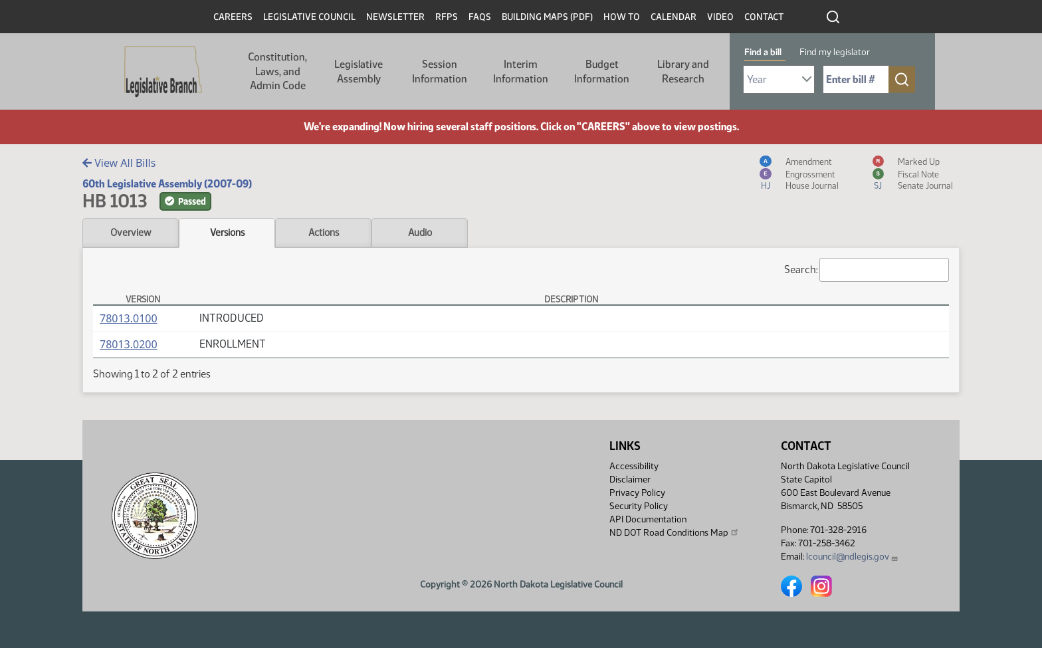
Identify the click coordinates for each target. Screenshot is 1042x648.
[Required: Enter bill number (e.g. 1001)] (856, 79)
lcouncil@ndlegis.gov (852, 556)
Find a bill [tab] (763, 52)
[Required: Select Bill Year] (779, 79)
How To (621, 17)
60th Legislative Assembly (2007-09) (167, 183)
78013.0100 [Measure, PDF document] (128, 318)
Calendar (673, 17)
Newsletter (395, 17)
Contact (763, 17)
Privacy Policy (637, 492)
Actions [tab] (323, 233)
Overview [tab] (130, 233)
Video (720, 17)
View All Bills (119, 163)
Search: (866, 270)
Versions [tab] (227, 233)
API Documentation (647, 519)
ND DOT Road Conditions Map (674, 532)
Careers (233, 17)
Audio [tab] (420, 233)
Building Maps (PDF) (547, 17)
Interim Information (520, 71)
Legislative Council (309, 17)
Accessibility (634, 466)
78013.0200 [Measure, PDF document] (128, 344)
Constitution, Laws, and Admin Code (277, 71)
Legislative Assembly (358, 71)
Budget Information (601, 71)
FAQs (480, 17)
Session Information (439, 71)
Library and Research (683, 71)
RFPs (446, 17)
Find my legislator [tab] (834, 52)
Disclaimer (630, 479)
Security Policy (638, 506)
